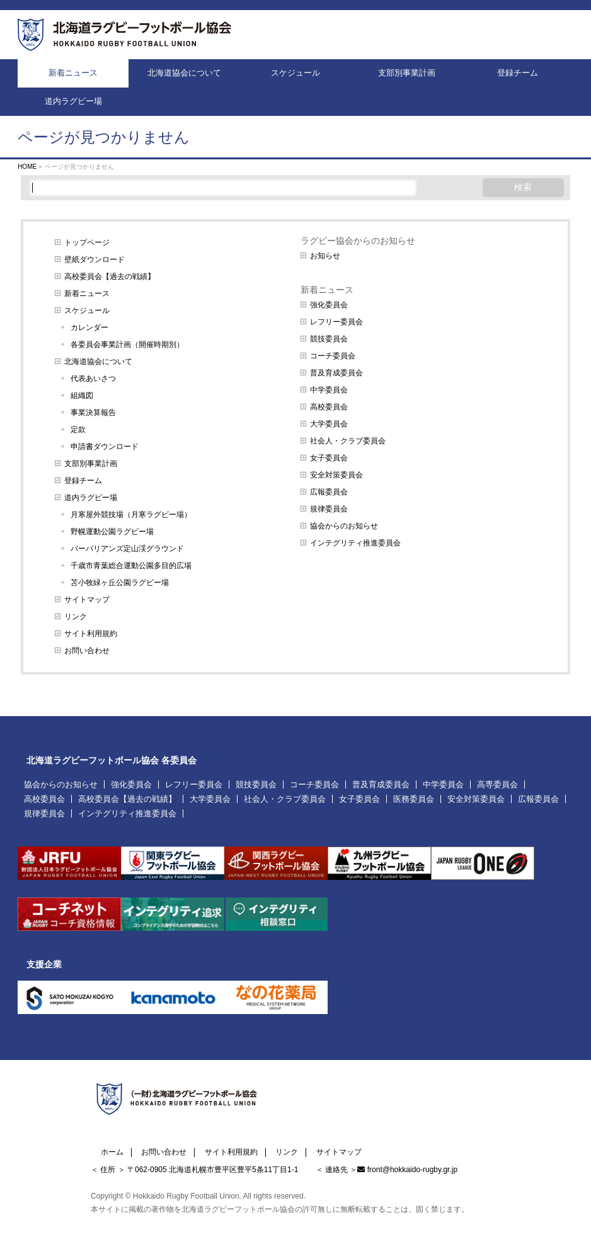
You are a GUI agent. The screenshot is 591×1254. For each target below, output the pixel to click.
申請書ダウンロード (105, 446)
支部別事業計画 (90, 463)
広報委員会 (329, 491)
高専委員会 (497, 784)
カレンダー (89, 327)
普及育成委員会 (336, 372)
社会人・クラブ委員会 (348, 440)
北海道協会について (98, 361)
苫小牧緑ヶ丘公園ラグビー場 (120, 582)
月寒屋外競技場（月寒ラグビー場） (131, 514)
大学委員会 (329, 423)
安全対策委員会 (336, 474)
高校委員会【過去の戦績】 (109, 276)
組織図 (82, 395)
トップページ (87, 242)
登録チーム (83, 480)
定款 (78, 429)
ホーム (112, 1152)
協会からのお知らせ (344, 526)
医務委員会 (413, 799)
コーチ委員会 (332, 355)
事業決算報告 (93, 412)
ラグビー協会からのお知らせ (358, 241)
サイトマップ (87, 599)
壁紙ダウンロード (94, 259)
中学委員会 (329, 389)
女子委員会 (329, 457)
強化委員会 (329, 304)
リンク (75, 616)
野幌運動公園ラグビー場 (112, 531)
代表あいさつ (93, 378)
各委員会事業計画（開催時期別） (127, 344)
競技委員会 (329, 338)
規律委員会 (329, 508)
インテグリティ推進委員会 (355, 543)
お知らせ (325, 255)
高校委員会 (329, 406)
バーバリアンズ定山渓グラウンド (127, 548)
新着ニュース (87, 293)
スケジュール (87, 310)
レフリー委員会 (336, 321)
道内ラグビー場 (90, 497)
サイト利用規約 (90, 633)
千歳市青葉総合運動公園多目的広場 (131, 565)
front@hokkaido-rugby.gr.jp (412, 1169)
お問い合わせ (87, 650)
